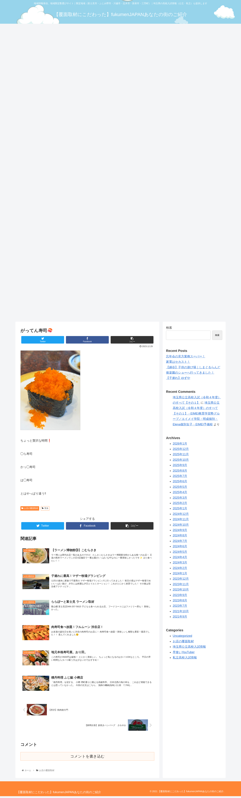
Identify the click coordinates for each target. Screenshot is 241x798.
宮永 (45, 508)
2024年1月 (180, 573)
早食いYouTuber (184, 652)
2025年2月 (180, 503)
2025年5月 (180, 487)
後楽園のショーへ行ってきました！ (190, 372)
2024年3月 (180, 562)
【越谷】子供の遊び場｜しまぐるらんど (193, 367)
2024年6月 (180, 546)
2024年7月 (180, 541)
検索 (169, 327)
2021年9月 (180, 616)
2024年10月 (181, 524)
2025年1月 (180, 508)
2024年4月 (180, 557)
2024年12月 (181, 514)
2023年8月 (180, 600)
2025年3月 (180, 497)
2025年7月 (180, 476)
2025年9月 (180, 465)
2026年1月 (180, 443)
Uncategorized (182, 635)
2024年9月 (180, 530)
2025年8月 (180, 470)
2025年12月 (181, 449)
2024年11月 (181, 519)
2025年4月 (180, 492)
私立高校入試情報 (185, 657)
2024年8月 (180, 535)
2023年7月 (180, 605)
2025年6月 (180, 481)
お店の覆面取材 (29, 508)
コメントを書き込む (87, 758)
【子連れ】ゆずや (178, 378)
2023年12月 (181, 578)
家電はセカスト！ (178, 361)
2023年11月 (181, 584)
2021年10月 (181, 611)
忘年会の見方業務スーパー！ (185, 356)
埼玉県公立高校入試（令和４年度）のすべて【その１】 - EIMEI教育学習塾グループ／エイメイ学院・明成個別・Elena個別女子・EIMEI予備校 (196, 413)
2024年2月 (180, 568)
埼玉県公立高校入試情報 (189, 646)
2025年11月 (181, 454)
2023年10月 (181, 589)
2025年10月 (181, 459)
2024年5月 (180, 551)
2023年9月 (180, 595)
